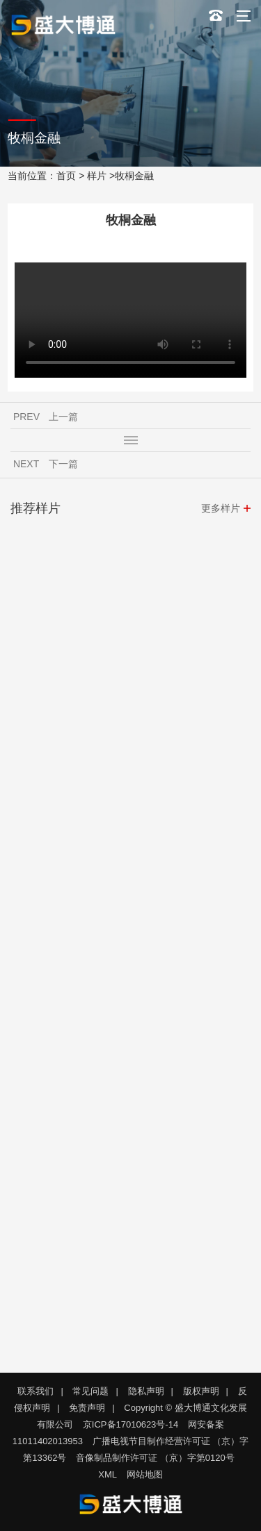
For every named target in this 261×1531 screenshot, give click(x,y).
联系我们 (35, 1391)
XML (107, 1474)
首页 (66, 175)
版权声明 (201, 1391)
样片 (96, 175)
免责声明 (87, 1408)
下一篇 (63, 463)
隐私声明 (146, 1391)
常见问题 (90, 1391)
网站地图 (145, 1474)
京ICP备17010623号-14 (130, 1424)
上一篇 (63, 416)
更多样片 (220, 508)
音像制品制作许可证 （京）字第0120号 (155, 1458)
